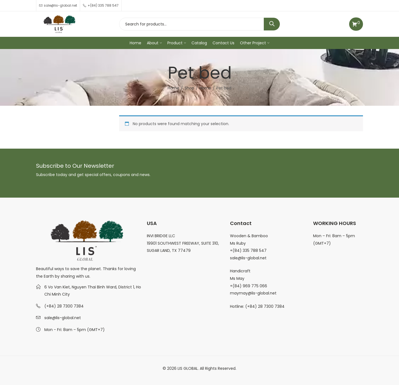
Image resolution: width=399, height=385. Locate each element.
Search (272, 24)
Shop (189, 88)
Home (173, 88)
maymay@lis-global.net (253, 293)
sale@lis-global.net (62, 318)
